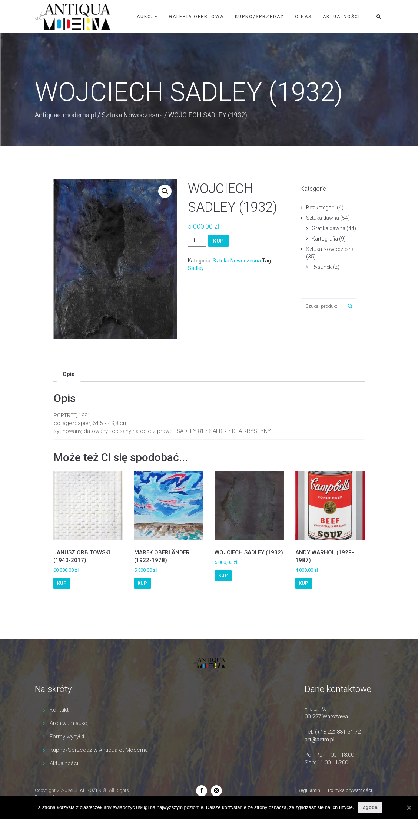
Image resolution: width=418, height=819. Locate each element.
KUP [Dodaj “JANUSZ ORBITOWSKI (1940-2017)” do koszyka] (62, 583)
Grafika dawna (328, 228)
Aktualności (341, 16)
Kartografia (325, 239)
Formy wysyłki (67, 736)
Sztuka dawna (322, 218)
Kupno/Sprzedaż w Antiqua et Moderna (99, 750)
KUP (218, 241)
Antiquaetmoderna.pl (65, 115)
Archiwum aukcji (70, 723)
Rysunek (322, 267)
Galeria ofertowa (196, 16)
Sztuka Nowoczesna (132, 115)
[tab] (68, 375)
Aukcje (147, 16)
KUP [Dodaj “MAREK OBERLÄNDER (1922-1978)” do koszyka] (142, 583)
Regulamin (309, 790)
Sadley (196, 268)
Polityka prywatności (350, 790)
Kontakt (59, 710)
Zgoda (369, 807)
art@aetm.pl (319, 739)
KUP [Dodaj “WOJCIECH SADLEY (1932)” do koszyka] (223, 575)
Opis (68, 374)
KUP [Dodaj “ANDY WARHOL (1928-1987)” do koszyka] (303, 583)
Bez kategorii (321, 208)
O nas (303, 16)
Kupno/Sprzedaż (259, 16)
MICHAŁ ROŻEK (85, 790)
